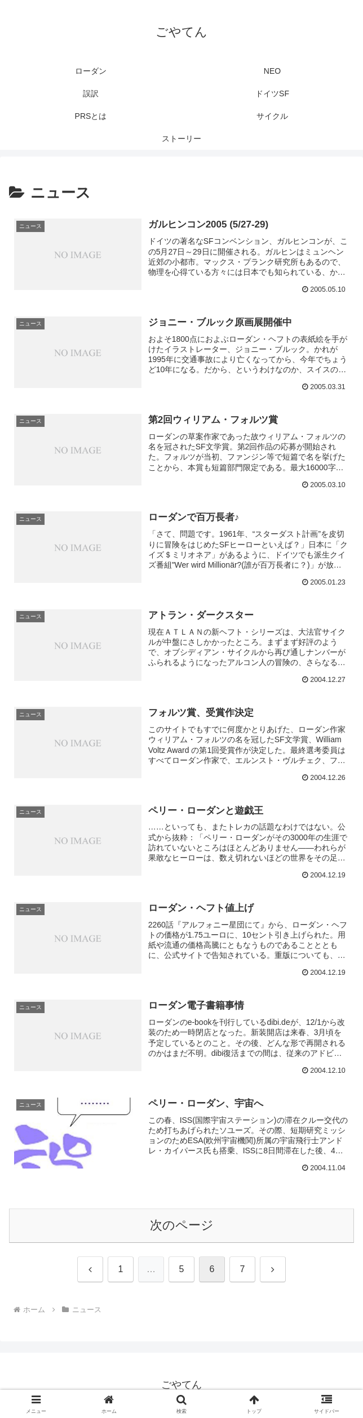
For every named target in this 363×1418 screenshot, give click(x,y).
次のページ (182, 1225)
